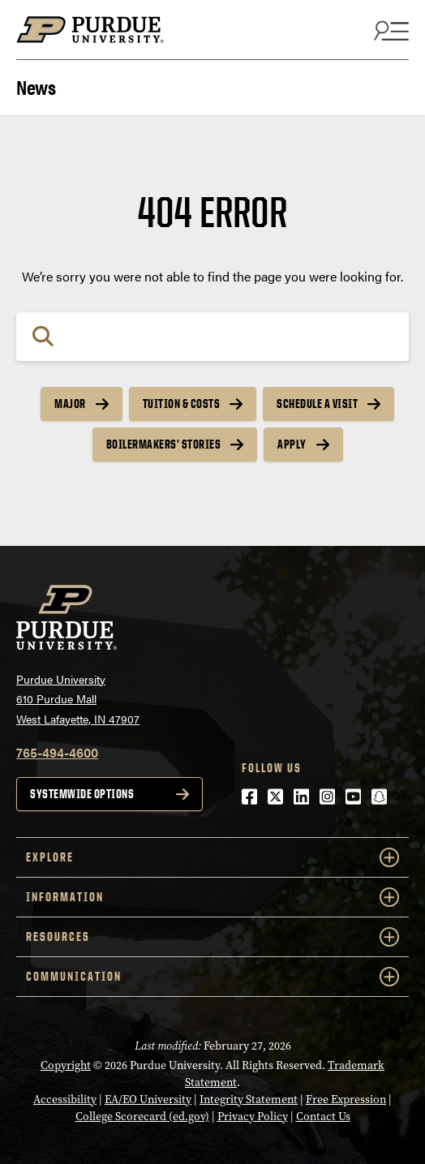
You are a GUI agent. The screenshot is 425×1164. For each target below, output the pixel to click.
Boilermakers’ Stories (163, 444)
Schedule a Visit (317, 403)
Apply (292, 444)
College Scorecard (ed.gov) (142, 1116)
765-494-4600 (57, 752)
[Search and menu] (389, 30)
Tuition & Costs (182, 403)
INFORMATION (212, 897)
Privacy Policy (252, 1116)
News (35, 85)
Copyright (66, 1065)
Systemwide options (82, 793)
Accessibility (65, 1099)
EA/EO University (148, 1099)
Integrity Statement (249, 1099)
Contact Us (323, 1116)
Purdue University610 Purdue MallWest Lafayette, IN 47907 (78, 699)
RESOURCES (212, 937)
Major (70, 403)
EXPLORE (212, 857)
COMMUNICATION (212, 976)
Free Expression (346, 1099)
